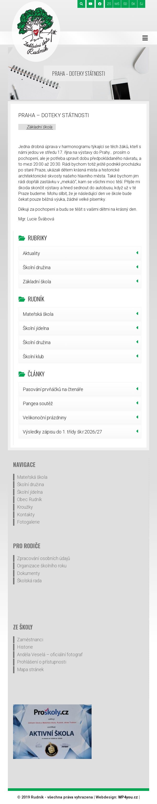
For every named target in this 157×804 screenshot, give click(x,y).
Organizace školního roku (41, 565)
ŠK (133, 4)
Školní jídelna (36, 328)
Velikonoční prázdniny (44, 417)
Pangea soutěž (38, 403)
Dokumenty (28, 573)
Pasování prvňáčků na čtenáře (53, 389)
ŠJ (141, 4)
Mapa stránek (30, 669)
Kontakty (26, 514)
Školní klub (33, 356)
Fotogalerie (28, 522)
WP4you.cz (128, 797)
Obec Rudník (29, 499)
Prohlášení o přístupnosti (41, 662)
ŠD (125, 4)
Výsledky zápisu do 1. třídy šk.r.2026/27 (62, 431)
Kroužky (25, 507)
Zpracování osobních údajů (43, 558)
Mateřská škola (38, 314)
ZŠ (109, 4)
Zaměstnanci (30, 639)
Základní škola (39, 126)
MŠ (117, 4)
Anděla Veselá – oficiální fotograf (50, 654)
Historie (25, 647)
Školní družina (37, 267)
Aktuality (31, 253)
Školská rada (29, 580)
